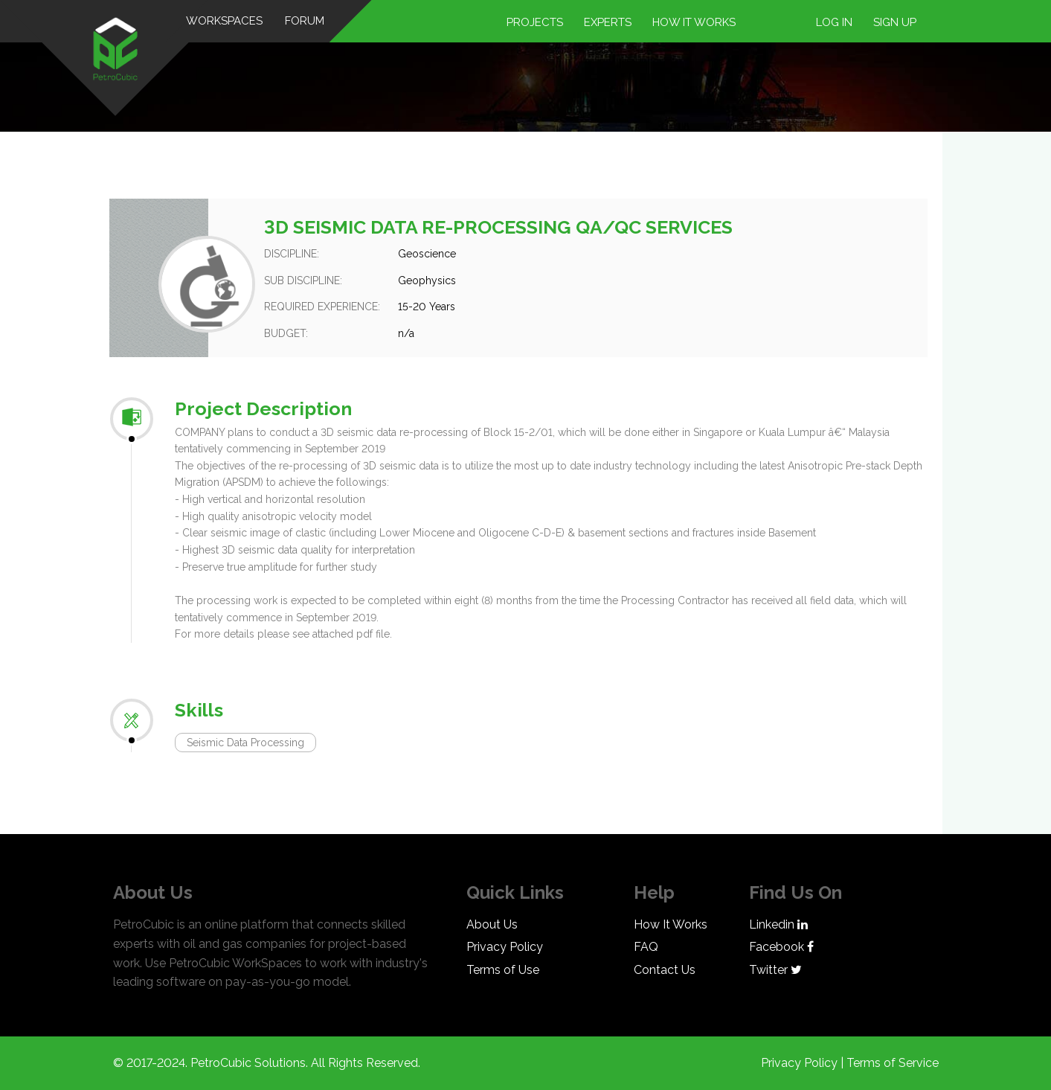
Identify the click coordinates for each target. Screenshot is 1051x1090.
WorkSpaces (225, 21)
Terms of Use (502, 970)
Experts (607, 22)
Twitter (775, 970)
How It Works (670, 924)
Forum (305, 21)
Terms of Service (892, 1063)
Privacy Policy (504, 947)
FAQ (646, 947)
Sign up (894, 22)
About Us (492, 924)
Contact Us (664, 970)
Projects (535, 22)
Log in (834, 22)
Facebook (781, 947)
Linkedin (778, 924)
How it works (694, 22)
